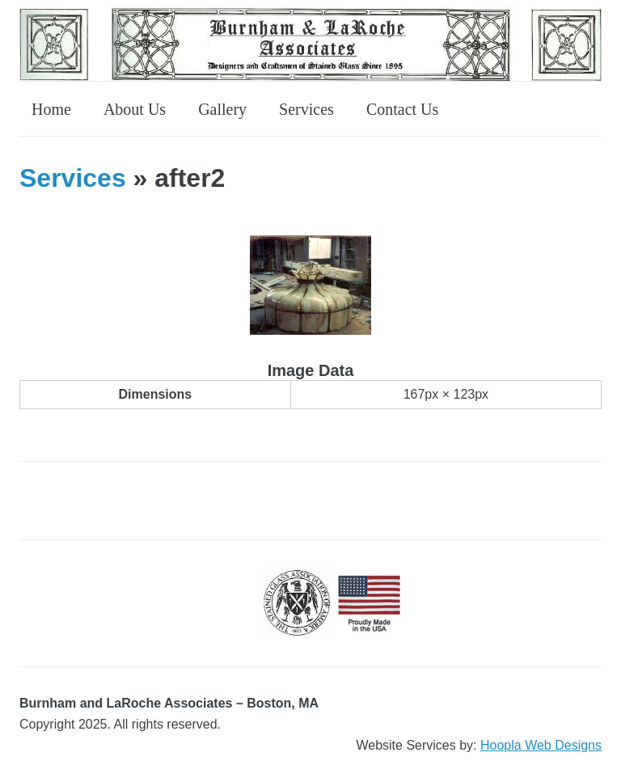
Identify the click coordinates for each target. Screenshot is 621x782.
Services (306, 109)
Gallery (222, 109)
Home (51, 109)
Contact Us (402, 109)
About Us (135, 109)
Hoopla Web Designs (541, 745)
